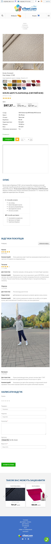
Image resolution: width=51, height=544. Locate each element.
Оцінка (3, 396)
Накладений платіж (15, 208)
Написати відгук (43, 243)
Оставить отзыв (8, 464)
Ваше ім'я (4, 444)
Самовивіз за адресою (16, 218)
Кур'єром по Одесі (14, 220)
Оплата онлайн (13, 210)
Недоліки (4, 413)
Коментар (4, 421)
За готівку (12, 203)
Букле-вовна (36, 486)
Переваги (4, 406)
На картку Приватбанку (16, 207)
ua (47, 1)
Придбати (8, 139)
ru (49, 1)
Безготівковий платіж (15, 205)
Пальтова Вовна (15, 486)
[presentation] (14, 455)
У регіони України (14, 222)
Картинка (4, 437)
